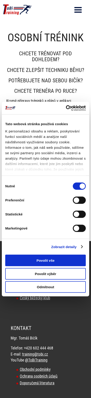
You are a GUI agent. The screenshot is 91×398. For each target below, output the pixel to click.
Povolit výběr (45, 274)
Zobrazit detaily (64, 247)
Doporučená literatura (37, 383)
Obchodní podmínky (35, 369)
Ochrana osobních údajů (39, 376)
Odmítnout (45, 287)
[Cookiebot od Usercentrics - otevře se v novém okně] (66, 108)
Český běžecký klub (35, 298)
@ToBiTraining (36, 360)
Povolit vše (45, 260)
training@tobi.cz (35, 354)
